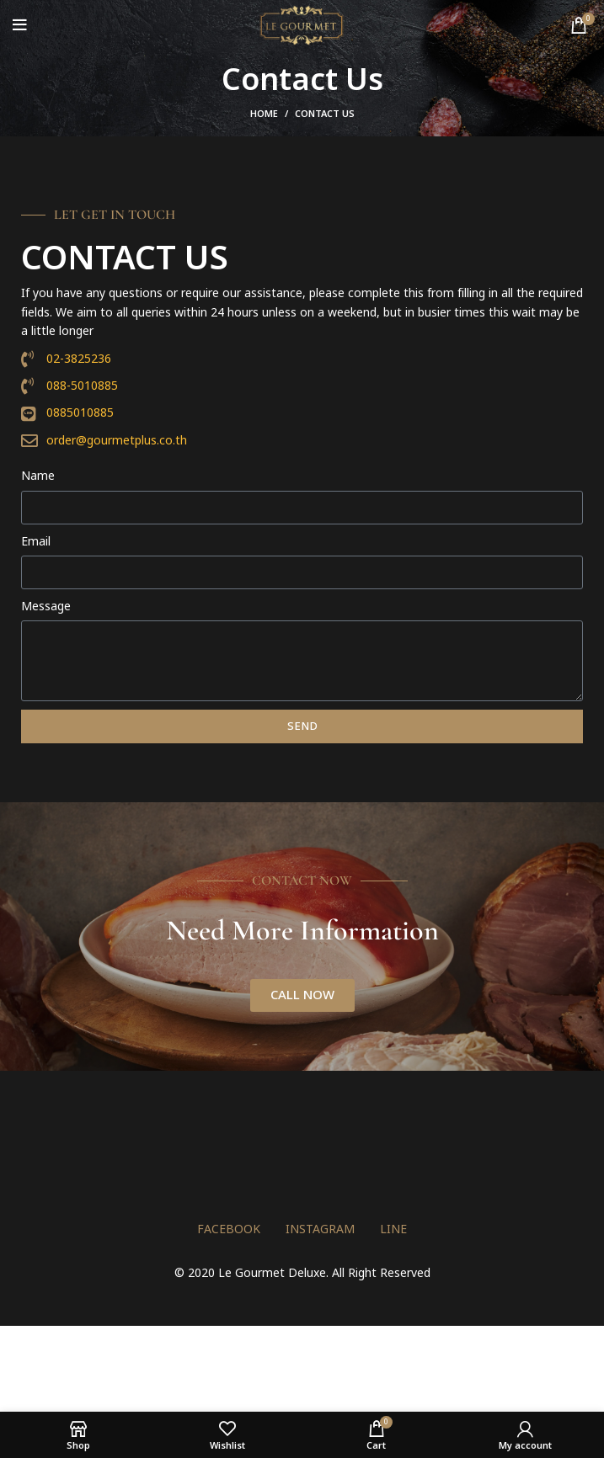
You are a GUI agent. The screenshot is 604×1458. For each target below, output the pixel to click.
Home (264, 114)
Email (36, 542)
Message (46, 606)
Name (38, 476)
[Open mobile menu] (19, 25)
